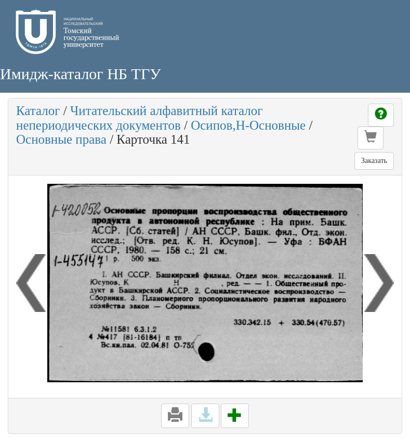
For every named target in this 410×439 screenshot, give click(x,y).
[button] (370, 138)
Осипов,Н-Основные (248, 125)
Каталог (38, 111)
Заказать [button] (374, 161)
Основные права (61, 139)
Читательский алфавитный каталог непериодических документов (139, 118)
